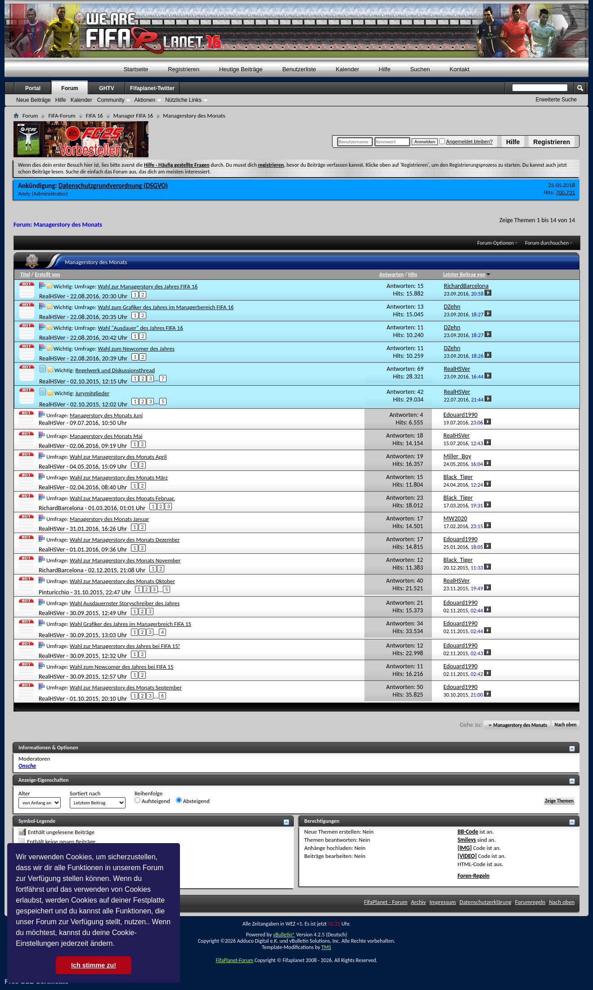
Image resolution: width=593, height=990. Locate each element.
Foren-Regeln (474, 875)
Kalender (347, 69)
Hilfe (513, 142)
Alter (24, 793)
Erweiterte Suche (556, 99)
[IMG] (465, 847)
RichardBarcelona (61, 507)
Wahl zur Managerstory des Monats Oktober (122, 581)
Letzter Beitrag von (467, 274)
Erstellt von (47, 274)
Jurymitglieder (92, 393)
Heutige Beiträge (241, 69)
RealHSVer (52, 296)
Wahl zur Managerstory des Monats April (118, 456)
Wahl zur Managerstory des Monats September (126, 687)
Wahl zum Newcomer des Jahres (136, 348)
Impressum (443, 902)
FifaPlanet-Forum (234, 960)
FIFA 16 (94, 115)
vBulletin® (284, 934)
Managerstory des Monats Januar (109, 519)
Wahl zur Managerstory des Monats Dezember (125, 539)
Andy (24, 193)
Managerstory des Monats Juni (106, 415)
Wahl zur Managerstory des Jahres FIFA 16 (148, 286)
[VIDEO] (467, 856)
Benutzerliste (299, 69)
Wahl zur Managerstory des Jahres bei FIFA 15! (125, 646)
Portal (32, 88)
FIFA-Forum (61, 115)
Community (111, 100)
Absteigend (193, 800)
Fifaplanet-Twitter (152, 88)
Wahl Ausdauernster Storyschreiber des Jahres (125, 603)
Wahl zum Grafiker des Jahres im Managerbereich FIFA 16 (166, 307)
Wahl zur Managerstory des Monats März (119, 477)
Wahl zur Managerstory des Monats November (125, 560)
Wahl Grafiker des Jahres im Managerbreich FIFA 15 (130, 623)
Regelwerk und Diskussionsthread (115, 370)
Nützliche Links (183, 100)
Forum (69, 88)
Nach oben (565, 725)
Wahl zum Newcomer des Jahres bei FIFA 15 (122, 666)
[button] (118, 944)
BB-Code (468, 831)
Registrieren (551, 142)
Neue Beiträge (33, 100)
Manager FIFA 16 (133, 115)
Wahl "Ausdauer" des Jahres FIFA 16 (140, 327)
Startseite (136, 69)
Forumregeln (530, 902)
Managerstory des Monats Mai (106, 436)
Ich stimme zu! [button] (93, 965)
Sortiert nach (85, 793)
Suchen (420, 69)
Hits (412, 274)
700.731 (565, 192)
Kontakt (459, 69)
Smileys (467, 839)
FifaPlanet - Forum (386, 902)
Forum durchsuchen (547, 243)
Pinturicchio (54, 592)
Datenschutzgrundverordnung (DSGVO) (113, 186)
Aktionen (144, 100)
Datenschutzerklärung (485, 902)
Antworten (391, 274)
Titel (25, 274)
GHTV (106, 88)
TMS (326, 947)
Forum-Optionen (495, 243)
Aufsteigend (152, 800)
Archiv (418, 902)
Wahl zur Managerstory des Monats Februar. (122, 498)
